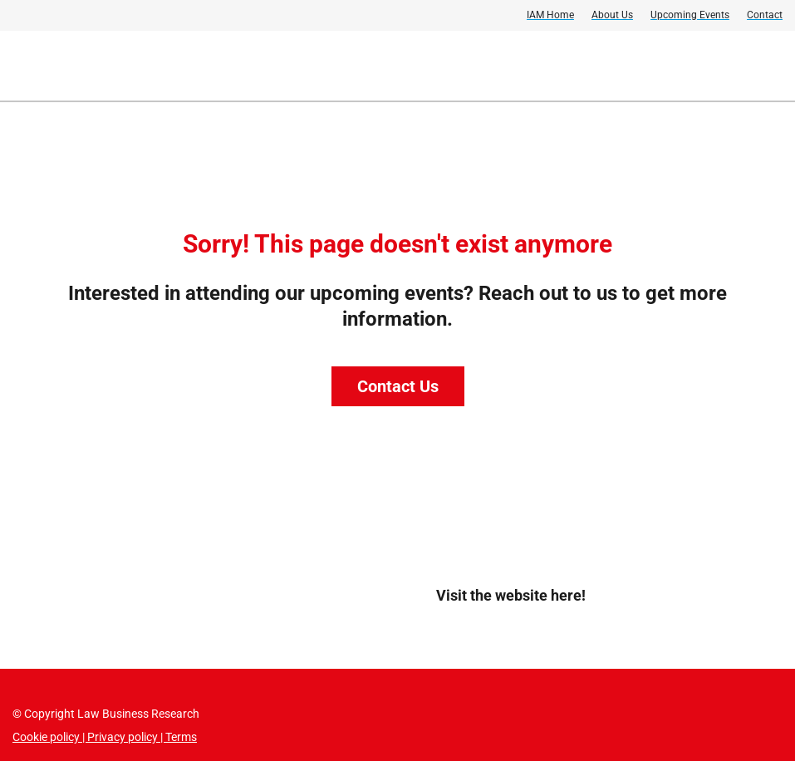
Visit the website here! (511, 595)
